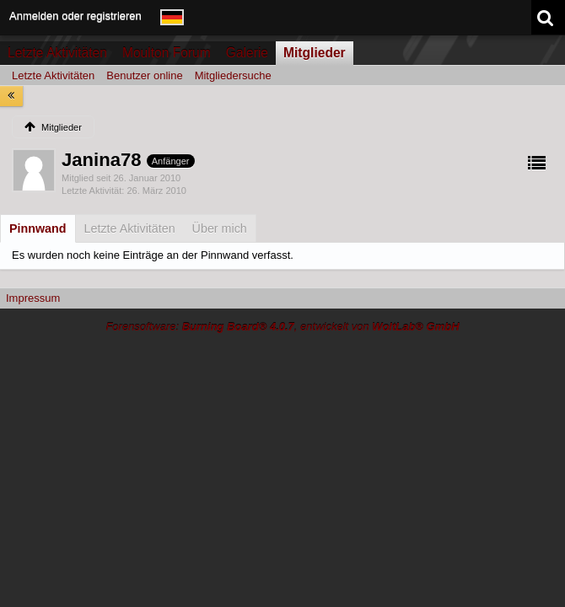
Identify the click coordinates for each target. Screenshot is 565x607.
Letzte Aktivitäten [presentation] (129, 228)
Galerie (247, 53)
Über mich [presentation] (219, 228)
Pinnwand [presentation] (38, 228)
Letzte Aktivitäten (57, 53)
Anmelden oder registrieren (75, 15)
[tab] (38, 228)
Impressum (33, 298)
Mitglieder (314, 53)
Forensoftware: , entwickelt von (282, 326)
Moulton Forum (166, 53)
